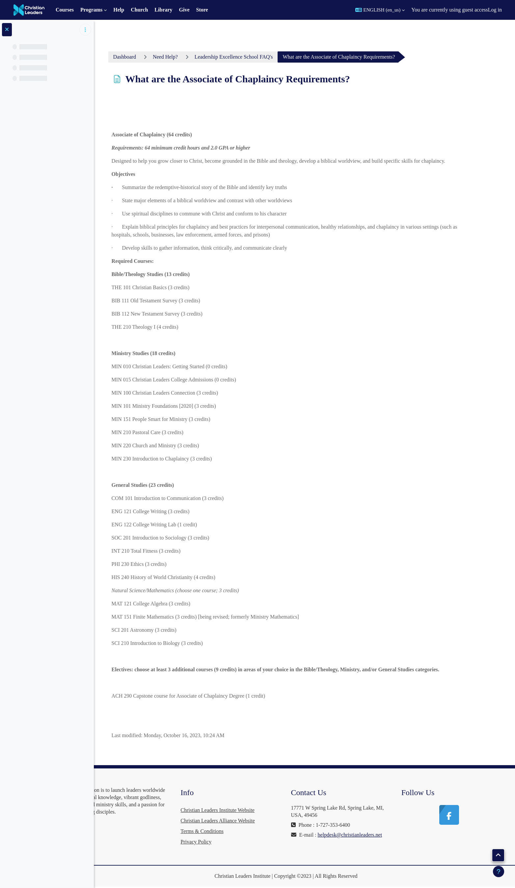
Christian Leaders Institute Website (249, 810)
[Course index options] (85, 30)
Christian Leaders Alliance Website (249, 820)
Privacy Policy (227, 842)
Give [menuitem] (184, 10)
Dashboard (145, 57)
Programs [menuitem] (91, 10)
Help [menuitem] (118, 10)
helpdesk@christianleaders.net (344, 842)
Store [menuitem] (202, 10)
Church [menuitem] (139, 10)
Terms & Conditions (233, 831)
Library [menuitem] (163, 10)
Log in (495, 10)
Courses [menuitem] (65, 10)
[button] (380, 10)
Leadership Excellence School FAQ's (255, 57)
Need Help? (186, 57)
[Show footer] (498, 871)
